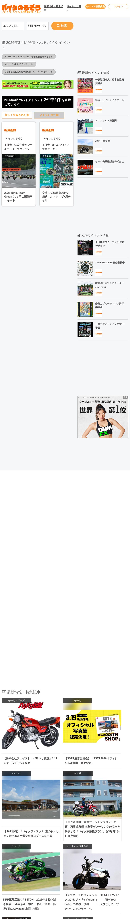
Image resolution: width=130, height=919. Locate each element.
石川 (63, 847)
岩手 (78, 825)
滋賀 (82, 859)
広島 (70, 868)
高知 (82, 871)
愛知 (63, 852)
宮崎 (70, 884)
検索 (61, 26)
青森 (72, 825)
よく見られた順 (49, 115)
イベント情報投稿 (95, 6)
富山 (82, 843)
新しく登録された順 (17, 115)
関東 (45, 834)
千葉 (78, 834)
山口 (63, 871)
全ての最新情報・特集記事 (65, 786)
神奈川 (71, 834)
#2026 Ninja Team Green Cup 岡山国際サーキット (32, 56)
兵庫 (70, 859)
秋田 (85, 825)
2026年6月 (15, 839)
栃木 (70, 838)
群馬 (76, 838)
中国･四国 (48, 868)
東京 (63, 834)
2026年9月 (15, 858)
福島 (76, 829)
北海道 (64, 825)
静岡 (70, 852)
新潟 (76, 843)
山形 (70, 829)
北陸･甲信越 (49, 843)
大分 (63, 884)
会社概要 (103, 858)
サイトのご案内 (74, 8)
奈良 (63, 862)
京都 (76, 859)
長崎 (76, 880)
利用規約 (103, 839)
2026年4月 (15, 826)
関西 (45, 859)
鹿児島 (77, 884)
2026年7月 (15, 845)
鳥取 (76, 868)
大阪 (63, 859)
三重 (82, 852)
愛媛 (70, 871)
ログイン (118, 6)
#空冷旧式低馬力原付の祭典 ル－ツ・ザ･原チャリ (32, 71)
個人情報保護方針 (108, 845)
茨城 (63, 838)
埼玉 (85, 834)
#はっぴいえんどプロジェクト (21, 64)
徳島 (63, 875)
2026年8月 (15, 852)
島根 (82, 868)
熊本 (82, 880)
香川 (76, 871)
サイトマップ (106, 852)
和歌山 (71, 862)
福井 (70, 847)
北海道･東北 (49, 825)
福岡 (63, 880)
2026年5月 (15, 832)
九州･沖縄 (48, 880)
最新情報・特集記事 (53, 8)
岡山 (63, 868)
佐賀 (70, 880)
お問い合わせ (106, 826)
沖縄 (85, 884)
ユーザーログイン (108, 832)
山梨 (63, 843)
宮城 (63, 829)
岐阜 (76, 852)
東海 (45, 852)
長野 (70, 843)
